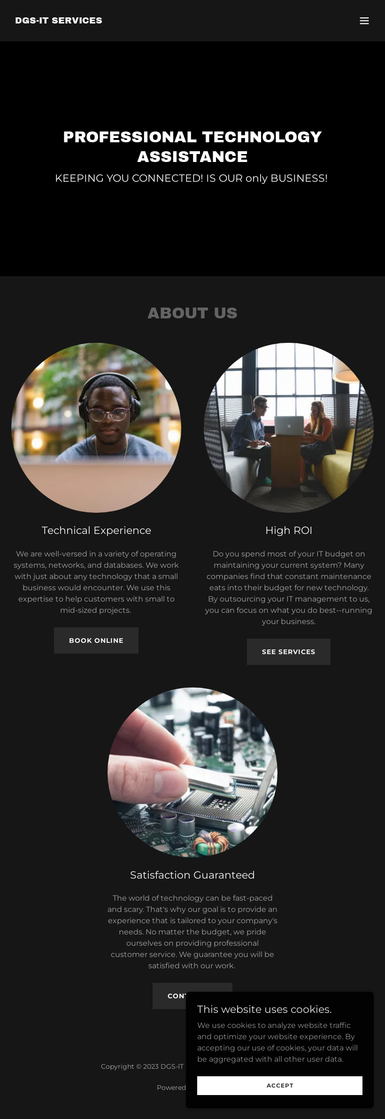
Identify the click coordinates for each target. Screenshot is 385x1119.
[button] (364, 20)
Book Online (96, 640)
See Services (289, 652)
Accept (280, 1098)
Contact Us (192, 996)
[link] (58, 20)
